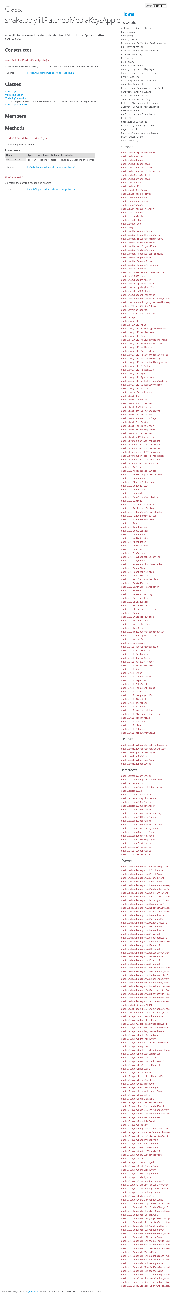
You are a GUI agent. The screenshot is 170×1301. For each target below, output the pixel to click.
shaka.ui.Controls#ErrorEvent (139, 1252)
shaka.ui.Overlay (131, 549)
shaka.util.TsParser (133, 729)
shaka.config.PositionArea (137, 760)
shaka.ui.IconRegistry (135, 527)
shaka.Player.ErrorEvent (136, 1072)
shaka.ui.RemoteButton (135, 575)
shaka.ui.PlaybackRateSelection (140, 557)
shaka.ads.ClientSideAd (135, 164)
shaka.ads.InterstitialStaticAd (140, 171)
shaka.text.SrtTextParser (137, 414)
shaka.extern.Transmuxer (136, 847)
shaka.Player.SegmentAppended (139, 1143)
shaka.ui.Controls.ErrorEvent (139, 1214)
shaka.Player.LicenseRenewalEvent (142, 1091)
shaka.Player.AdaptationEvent (139, 1020)
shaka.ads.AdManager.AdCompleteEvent (144, 881)
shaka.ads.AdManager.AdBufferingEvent (144, 866)
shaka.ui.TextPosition (135, 620)
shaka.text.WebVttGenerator (138, 437)
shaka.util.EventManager (136, 676)
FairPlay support (131, 110)
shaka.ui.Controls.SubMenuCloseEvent (144, 1226)
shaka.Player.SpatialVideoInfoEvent (143, 1151)
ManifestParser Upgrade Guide (139, 133)
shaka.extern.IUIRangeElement (139, 817)
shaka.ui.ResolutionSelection (139, 579)
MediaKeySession (14, 94)
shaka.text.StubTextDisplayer (139, 418)
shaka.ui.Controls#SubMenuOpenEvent (143, 1263)
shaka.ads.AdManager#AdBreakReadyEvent (145, 982)
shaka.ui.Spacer (131, 613)
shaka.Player (129, 317)
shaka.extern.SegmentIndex (137, 835)
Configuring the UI (133, 65)
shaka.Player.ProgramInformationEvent (144, 1136)
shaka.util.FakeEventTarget (138, 688)
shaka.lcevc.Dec (131, 223)
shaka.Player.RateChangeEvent (139, 1139)
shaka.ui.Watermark (133, 643)
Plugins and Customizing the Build (142, 88)
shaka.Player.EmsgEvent (135, 1068)
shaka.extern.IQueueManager (138, 805)
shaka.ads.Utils (131, 186)
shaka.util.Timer (131, 725)
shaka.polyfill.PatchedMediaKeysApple (144, 354)
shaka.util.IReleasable (135, 854)
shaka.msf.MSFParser (133, 268)
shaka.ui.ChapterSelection (137, 482)
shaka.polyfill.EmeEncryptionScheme (143, 328)
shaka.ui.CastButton (133, 478)
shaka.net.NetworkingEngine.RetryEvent (145, 1012)
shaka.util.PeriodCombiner (137, 710)
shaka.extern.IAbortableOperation (142, 787)
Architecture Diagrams (135, 95)
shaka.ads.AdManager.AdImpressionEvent (145, 904)
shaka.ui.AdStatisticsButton (139, 470)
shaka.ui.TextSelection (135, 624)
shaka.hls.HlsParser (133, 220)
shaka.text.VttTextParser (137, 433)
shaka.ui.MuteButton (133, 542)
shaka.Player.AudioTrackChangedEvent (144, 1023)
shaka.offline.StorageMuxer (138, 313)
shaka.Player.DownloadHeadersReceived (144, 1061)
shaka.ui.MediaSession (135, 538)
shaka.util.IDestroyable (136, 850)
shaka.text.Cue (130, 396)
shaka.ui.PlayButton (133, 560)
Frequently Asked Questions (138, 125)
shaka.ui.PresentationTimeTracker (142, 564)
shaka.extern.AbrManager (136, 775)
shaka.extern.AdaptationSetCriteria (143, 779)
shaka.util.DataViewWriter (137, 665)
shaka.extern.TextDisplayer (138, 839)
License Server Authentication (140, 50)
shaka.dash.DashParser (135, 212)
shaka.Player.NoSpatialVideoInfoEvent (144, 1128)
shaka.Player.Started (134, 1158)
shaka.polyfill (130, 321)
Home (127, 14)
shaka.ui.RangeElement (135, 568)
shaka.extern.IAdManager (136, 794)
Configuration (129, 39)
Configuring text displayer (138, 69)
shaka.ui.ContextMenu (134, 489)
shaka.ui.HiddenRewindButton (139, 515)
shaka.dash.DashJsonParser (137, 208)
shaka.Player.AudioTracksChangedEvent (144, 1027)
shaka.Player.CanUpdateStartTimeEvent (144, 1042)
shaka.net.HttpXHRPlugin (136, 291)
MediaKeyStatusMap (15, 98)
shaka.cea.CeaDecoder (134, 197)
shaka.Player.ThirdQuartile (138, 1177)
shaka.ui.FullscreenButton (137, 508)
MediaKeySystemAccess (17, 104)
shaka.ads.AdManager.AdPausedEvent (142, 930)
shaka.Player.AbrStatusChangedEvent (143, 1016)
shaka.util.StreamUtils (135, 717)
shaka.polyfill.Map (133, 336)
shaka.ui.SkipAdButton (135, 601)
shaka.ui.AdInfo (131, 467)
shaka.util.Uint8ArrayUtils (138, 732)
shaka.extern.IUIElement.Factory (141, 813)
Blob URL (126, 118)
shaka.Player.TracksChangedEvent (141, 1192)
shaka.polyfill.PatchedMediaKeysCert (144, 358)
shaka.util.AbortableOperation (140, 646)
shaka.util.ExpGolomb (134, 680)
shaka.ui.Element (131, 500)
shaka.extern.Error (133, 783)
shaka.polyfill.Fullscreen (137, 332)
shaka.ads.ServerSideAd (135, 178)
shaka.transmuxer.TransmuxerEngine (142, 459)
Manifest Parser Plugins (136, 91)
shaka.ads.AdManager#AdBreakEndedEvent (145, 979)
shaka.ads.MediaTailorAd (136, 175)
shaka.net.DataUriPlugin (136, 280)
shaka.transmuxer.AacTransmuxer (140, 440)
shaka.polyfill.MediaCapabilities (142, 343)
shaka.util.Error (131, 673)
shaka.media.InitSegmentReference (142, 238)
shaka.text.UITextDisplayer (138, 429)
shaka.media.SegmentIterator (139, 261)
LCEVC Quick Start (132, 136)
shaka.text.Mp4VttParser (136, 407)
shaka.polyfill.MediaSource (138, 347)
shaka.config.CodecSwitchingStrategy (144, 745)
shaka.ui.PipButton (133, 553)
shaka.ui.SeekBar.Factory (137, 594)
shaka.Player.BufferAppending (139, 1035)
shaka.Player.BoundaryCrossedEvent (142, 1031)
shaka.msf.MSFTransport (135, 276)
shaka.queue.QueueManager (137, 392)
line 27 (71, 72)
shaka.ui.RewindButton (135, 583)
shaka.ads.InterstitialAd (137, 167)
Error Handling (130, 76)
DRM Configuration (132, 47)
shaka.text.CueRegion (134, 399)
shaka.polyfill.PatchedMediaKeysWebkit (145, 362)
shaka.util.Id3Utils (133, 691)
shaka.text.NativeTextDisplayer (140, 411)
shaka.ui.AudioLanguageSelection (141, 474)
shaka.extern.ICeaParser (136, 802)
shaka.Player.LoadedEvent (137, 1095)
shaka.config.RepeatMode (136, 763)
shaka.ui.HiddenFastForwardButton (142, 512)
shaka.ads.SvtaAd (131, 182)
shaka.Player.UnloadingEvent (139, 1196)
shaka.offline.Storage (135, 309)
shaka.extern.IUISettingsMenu (139, 828)
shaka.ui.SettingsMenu (135, 598)
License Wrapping (131, 54)
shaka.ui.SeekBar (131, 590)
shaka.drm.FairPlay (133, 216)
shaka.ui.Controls (132, 493)
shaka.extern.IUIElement (136, 809)
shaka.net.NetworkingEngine (138, 295)
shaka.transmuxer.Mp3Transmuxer (140, 452)
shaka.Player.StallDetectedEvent (141, 1154)
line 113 (72, 189)
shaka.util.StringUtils (135, 721)
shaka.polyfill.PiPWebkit (137, 366)
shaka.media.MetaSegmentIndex (139, 246)
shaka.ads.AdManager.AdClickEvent (142, 874)
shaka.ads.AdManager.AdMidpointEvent (144, 922)
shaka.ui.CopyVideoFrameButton (140, 497)
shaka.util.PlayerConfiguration (140, 714)
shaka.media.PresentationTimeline (142, 253)
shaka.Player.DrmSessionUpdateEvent (143, 1065)
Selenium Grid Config (134, 121)
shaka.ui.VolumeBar (133, 639)
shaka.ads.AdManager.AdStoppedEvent (143, 964)
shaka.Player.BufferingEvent (139, 1038)
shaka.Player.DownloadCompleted (140, 1053)
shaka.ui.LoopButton (133, 534)
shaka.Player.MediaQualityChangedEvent (145, 1110)
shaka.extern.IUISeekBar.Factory (141, 824)
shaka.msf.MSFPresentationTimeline (142, 272)
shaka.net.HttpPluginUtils (137, 287)
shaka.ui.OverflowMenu (135, 545)
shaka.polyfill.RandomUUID (137, 369)
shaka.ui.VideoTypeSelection (139, 635)
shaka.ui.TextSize (132, 628)
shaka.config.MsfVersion (136, 756)
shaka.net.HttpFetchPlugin (137, 283)
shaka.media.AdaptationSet (137, 231)
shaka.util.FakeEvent (134, 684)
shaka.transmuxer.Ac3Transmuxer (140, 444)
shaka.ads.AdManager (133, 160)
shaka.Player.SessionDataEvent (140, 1147)
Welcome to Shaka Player (136, 28)
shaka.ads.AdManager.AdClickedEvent (143, 870)
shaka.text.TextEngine (135, 422)
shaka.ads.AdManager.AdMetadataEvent (144, 919)
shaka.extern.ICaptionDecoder (139, 798)
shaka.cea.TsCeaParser (135, 205)
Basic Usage (128, 32)
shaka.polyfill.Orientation (138, 351)
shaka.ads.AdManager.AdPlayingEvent (143, 934)
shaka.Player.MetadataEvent (138, 1121)
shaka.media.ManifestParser (138, 242)
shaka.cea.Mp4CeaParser (135, 201)
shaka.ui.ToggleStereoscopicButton (142, 631)
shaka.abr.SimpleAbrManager (138, 152)
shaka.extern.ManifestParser (139, 832)
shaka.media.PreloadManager (138, 250)
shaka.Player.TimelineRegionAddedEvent (145, 1181)
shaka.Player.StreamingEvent (139, 1169)
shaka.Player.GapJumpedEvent (139, 1083)
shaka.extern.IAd (131, 790)
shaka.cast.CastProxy (134, 190)
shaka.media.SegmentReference (139, 265)
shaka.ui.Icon (129, 523)
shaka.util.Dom (130, 669)
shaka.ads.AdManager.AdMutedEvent (142, 926)
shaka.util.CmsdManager (135, 654)
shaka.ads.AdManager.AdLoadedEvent (142, 915)
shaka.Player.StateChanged (137, 1162)
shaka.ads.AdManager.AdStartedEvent (143, 960)
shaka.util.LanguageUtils (137, 695)
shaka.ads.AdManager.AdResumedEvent (143, 945)
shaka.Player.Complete (135, 1046)
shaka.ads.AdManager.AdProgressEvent (144, 937)
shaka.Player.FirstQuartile (138, 1080)
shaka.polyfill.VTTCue (135, 388)
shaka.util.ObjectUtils (135, 706)
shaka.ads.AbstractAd (134, 156)
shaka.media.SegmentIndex (137, 257)
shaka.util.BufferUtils (135, 650)
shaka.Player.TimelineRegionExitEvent (144, 1188)
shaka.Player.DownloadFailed (139, 1057)
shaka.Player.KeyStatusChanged (140, 1087)
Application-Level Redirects (139, 114)
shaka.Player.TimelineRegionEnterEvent (145, 1184)
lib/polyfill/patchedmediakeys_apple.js (47, 72)
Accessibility (129, 140)
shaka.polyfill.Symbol (135, 373)
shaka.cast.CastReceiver (136, 193)
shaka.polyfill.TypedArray (137, 377)
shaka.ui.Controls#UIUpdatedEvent (142, 1270)
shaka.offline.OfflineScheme (139, 306)
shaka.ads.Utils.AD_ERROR (137, 1005)
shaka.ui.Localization (135, 530)
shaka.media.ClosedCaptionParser (141, 235)
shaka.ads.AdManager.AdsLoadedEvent (143, 956)
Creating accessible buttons (139, 80)
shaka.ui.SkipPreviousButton (139, 609)
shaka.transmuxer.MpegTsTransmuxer (142, 455)
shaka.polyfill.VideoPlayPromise (141, 384)
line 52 (71, 166)
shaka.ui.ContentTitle (135, 485)
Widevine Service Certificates (140, 106)
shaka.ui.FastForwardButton (138, 504)
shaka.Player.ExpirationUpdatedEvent (144, 1076)
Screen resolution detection (139, 73)
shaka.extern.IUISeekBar (136, 820)
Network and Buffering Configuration (144, 43)
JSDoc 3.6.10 (33, 1291)
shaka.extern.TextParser (136, 843)
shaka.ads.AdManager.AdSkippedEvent (143, 949)
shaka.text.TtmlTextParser (137, 426)
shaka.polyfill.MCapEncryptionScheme (144, 339)
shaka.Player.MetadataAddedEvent (141, 1117)
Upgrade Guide (129, 129)
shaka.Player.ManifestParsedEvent (142, 1102)
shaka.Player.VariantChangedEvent (142, 1199)
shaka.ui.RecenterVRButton (137, 571)
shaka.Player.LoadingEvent (137, 1098)
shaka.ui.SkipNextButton (136, 605)
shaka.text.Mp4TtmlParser (137, 403)
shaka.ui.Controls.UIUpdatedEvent (142, 1237)
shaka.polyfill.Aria (133, 324)
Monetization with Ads (135, 84)
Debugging (127, 35)
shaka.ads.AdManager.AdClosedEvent (142, 877)
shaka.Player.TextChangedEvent (140, 1173)
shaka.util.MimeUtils (134, 699)
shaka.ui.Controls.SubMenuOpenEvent (143, 1229)
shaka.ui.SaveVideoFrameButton (140, 586)
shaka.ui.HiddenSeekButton (137, 519)
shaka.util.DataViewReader (137, 661)
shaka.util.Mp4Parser (134, 702)
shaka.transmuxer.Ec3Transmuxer (140, 448)
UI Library (127, 62)
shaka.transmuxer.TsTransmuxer (140, 463)
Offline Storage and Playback (139, 103)
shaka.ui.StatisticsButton (137, 616)
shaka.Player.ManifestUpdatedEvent (142, 1106)
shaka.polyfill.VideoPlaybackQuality (144, 381)
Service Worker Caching (135, 99)
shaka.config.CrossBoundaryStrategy (143, 748)
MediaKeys (10, 91)
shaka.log (127, 227)
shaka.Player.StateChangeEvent (140, 1166)
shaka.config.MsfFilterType (138, 752)
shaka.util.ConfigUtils (135, 658)
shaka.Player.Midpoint (135, 1125)
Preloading (127, 58)
